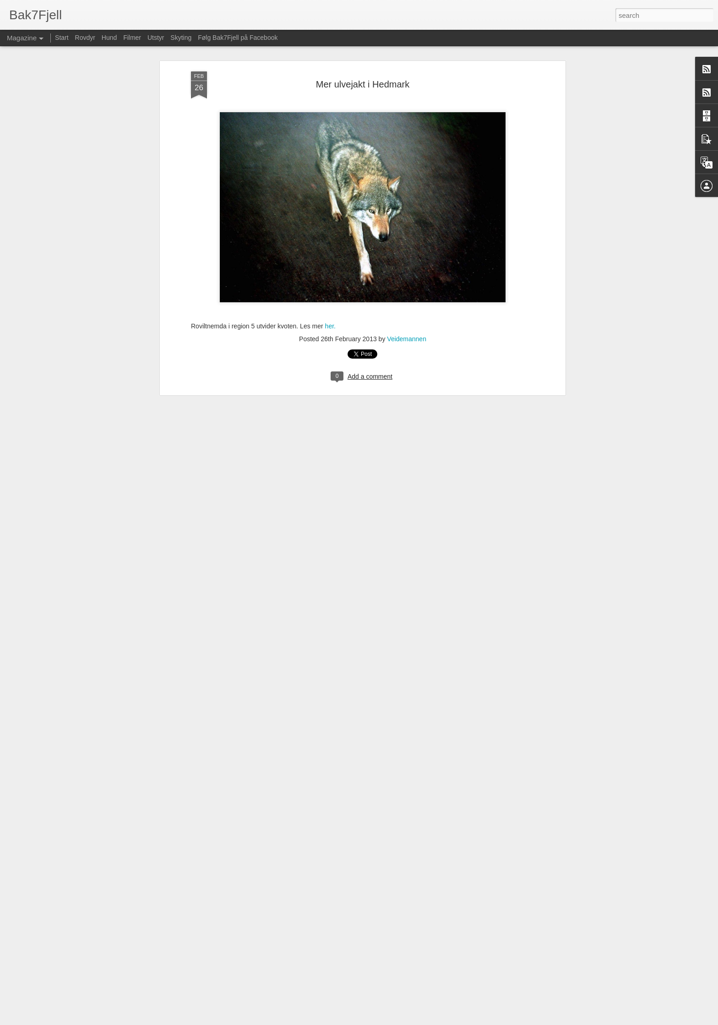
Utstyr (155, 37)
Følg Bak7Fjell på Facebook (237, 37)
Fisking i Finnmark (296, 807)
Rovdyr (85, 37)
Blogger (434, 1020)
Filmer (132, 37)
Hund (109, 37)
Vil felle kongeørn (295, 911)
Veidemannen (406, 119)
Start (62, 37)
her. (330, 106)
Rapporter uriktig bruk (470, 1020)
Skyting (180, 37)
